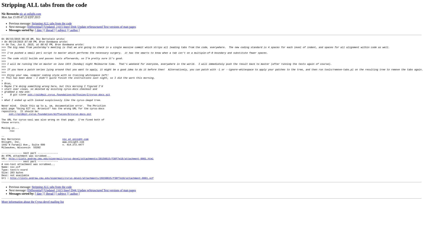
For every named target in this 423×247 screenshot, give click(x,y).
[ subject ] (62, 30)
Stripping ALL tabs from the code (52, 23)
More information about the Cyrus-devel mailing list (32, 230)
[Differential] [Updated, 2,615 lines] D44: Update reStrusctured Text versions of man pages (81, 26)
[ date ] (39, 30)
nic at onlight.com (30, 13)
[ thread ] (49, 30)
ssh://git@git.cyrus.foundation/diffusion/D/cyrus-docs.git (50, 129)
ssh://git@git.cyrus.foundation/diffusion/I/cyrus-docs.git (68, 106)
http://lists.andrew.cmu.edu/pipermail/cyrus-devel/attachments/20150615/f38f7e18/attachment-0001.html (81, 183)
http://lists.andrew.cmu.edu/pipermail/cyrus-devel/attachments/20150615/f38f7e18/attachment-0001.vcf (82, 206)
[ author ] (74, 30)
